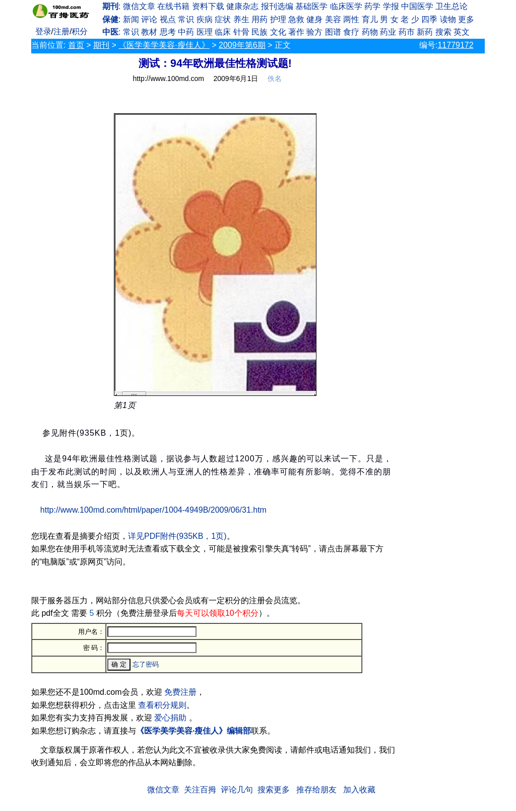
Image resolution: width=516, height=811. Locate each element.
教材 (149, 32)
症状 (223, 19)
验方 (314, 32)
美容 (333, 19)
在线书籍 (173, 6)
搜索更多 (273, 789)
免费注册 (180, 692)
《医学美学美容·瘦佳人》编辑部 (193, 730)
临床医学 (346, 6)
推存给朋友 (316, 789)
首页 (76, 45)
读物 (448, 19)
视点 (168, 19)
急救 (296, 19)
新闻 (131, 19)
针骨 (241, 32)
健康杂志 (242, 6)
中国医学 (417, 6)
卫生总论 (451, 6)
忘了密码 (146, 664)
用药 (259, 19)
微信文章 (139, 6)
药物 (370, 32)
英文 (462, 32)
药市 (407, 32)
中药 (186, 32)
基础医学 (311, 6)
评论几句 (237, 789)
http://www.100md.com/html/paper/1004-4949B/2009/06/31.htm (153, 510)
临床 (223, 32)
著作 (296, 32)
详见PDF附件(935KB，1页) (177, 536)
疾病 (205, 19)
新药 (425, 32)
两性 (351, 19)
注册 (61, 31)
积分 (80, 31)
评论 (149, 19)
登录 (43, 31)
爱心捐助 (170, 717)
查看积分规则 (162, 705)
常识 (186, 19)
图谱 (333, 32)
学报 (391, 6)
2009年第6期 (242, 45)
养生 (241, 19)
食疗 (351, 32)
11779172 (455, 45)
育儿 (370, 19)
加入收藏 (359, 789)
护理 (278, 19)
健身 (314, 19)
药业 (388, 32)
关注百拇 (200, 789)
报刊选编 (277, 6)
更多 (466, 19)
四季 (429, 19)
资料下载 (208, 6)
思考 (168, 32)
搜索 (443, 32)
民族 (259, 32)
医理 (205, 32)
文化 (278, 32)
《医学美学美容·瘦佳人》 (163, 45)
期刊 (101, 45)
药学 (372, 6)
